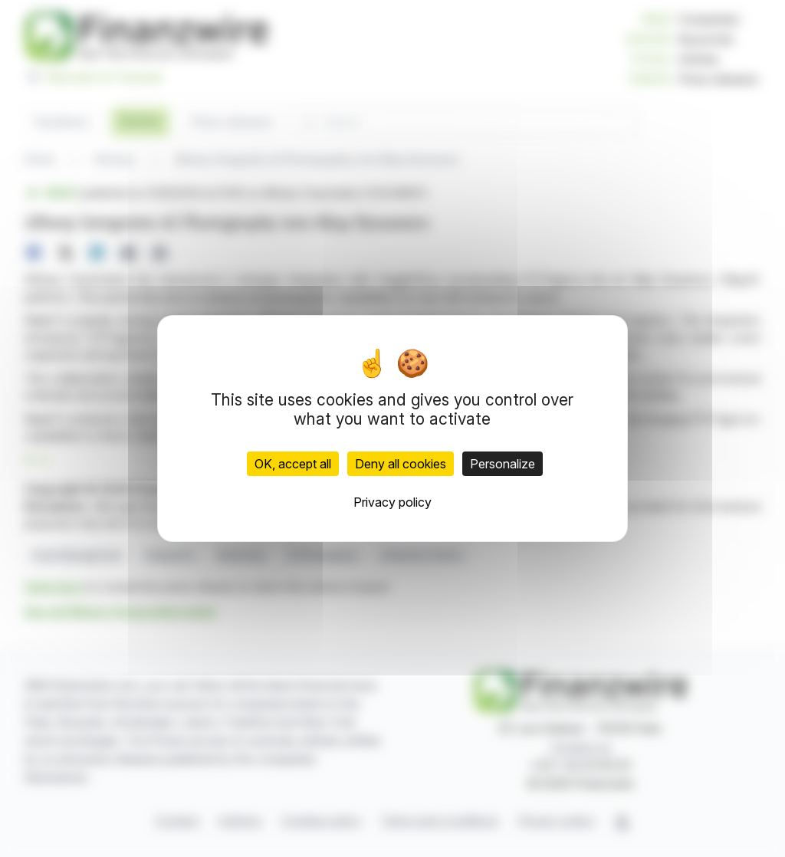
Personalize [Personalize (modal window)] (502, 463)
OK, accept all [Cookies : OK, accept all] (293, 463)
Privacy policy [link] (392, 502)
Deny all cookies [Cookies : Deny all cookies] (400, 463)
